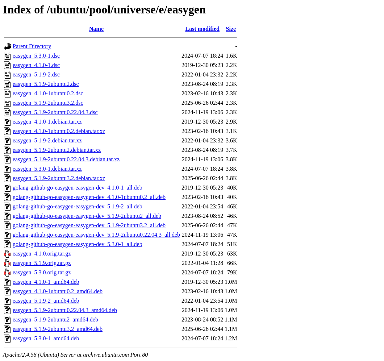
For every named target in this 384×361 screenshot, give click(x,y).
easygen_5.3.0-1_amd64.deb (46, 338)
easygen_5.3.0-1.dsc (36, 56)
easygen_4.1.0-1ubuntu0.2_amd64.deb (58, 291)
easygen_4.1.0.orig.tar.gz (42, 253)
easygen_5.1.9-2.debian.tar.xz (47, 140)
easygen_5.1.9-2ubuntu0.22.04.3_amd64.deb (65, 310)
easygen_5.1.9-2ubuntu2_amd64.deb (55, 319)
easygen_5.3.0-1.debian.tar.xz (47, 169)
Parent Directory (32, 46)
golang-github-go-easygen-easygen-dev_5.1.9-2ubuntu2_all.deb (87, 216)
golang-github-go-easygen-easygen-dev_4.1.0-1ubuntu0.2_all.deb (89, 197)
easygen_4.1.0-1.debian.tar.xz (47, 122)
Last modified (202, 29)
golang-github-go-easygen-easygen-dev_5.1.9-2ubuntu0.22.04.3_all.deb (96, 235)
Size (231, 29)
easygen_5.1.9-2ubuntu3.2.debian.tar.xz (59, 178)
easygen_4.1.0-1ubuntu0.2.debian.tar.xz (59, 131)
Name (96, 29)
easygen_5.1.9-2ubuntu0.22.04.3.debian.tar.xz (66, 159)
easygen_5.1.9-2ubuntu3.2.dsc (48, 103)
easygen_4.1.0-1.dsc (36, 65)
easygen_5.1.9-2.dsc (36, 74)
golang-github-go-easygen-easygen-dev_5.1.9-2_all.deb (77, 206)
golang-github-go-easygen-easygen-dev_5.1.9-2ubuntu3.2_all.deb (89, 225)
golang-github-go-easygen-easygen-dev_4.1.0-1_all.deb (77, 187)
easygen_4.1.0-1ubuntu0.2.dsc (48, 93)
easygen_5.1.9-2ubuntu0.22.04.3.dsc (55, 112)
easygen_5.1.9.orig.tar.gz (42, 263)
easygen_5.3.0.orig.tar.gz (42, 272)
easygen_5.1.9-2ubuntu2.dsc (46, 84)
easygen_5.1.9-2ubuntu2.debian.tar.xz (57, 150)
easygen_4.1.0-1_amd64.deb (46, 282)
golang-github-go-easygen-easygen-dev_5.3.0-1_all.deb (77, 244)
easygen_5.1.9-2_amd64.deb (46, 301)
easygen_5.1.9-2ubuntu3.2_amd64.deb (58, 329)
